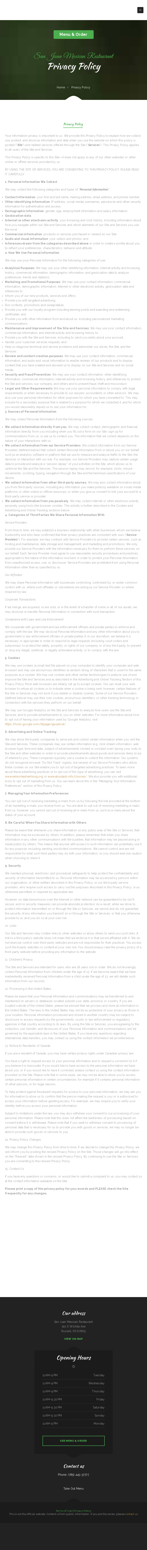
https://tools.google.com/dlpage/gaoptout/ (35, 724)
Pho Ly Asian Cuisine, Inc (73, 1534)
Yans (69, 1534)
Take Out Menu (73, 1488)
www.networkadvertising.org (24, 776)
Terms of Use (64, 1510)
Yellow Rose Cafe (79, 1534)
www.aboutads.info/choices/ (67, 776)
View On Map (73, 1338)
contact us (131, 1514)
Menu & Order (73, 34)
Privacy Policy (73, 124)
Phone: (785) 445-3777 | (73, 1474)
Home (61, 87)
